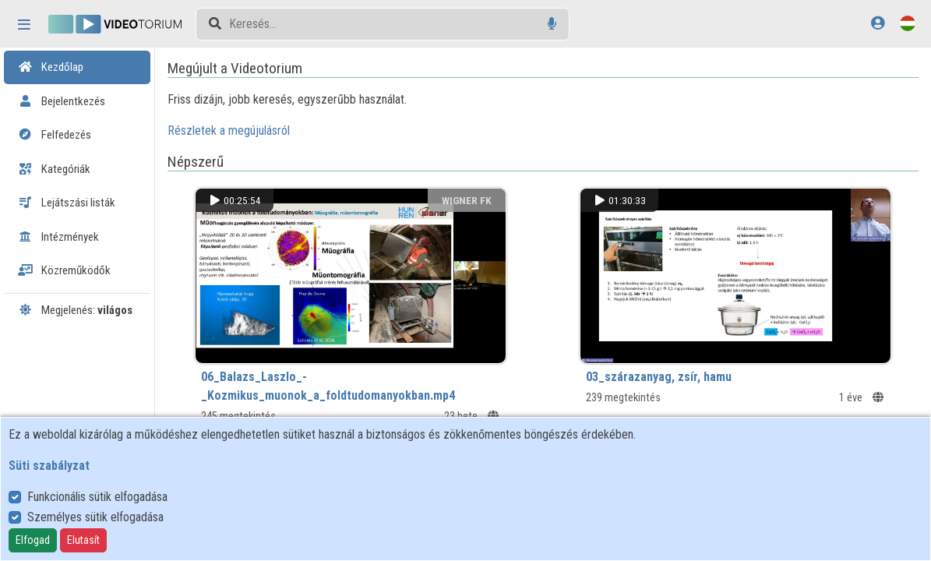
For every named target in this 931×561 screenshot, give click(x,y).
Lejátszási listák (66, 203)
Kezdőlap (50, 67)
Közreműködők (64, 270)
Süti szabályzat (49, 465)
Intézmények (58, 237)
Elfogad (33, 540)
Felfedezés (54, 135)
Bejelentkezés (61, 101)
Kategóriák (54, 169)
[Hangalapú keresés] (552, 23)
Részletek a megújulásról (251, 130)
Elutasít (83, 540)
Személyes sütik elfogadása (95, 517)
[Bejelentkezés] (877, 23)
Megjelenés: (75, 310)
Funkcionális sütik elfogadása (97, 496)
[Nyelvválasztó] (907, 23)
